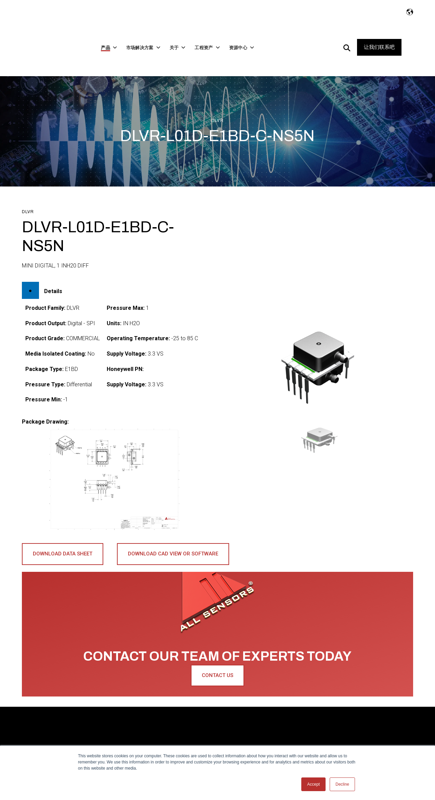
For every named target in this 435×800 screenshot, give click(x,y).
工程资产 (274, 718)
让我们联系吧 (379, 36)
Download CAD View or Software (173, 532)
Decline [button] (342, 784)
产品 (80, 718)
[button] (320, 418)
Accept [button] (313, 784)
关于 (164, 718)
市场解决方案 (122, 718)
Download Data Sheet (62, 532)
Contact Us (217, 654)
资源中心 (317, 718)
